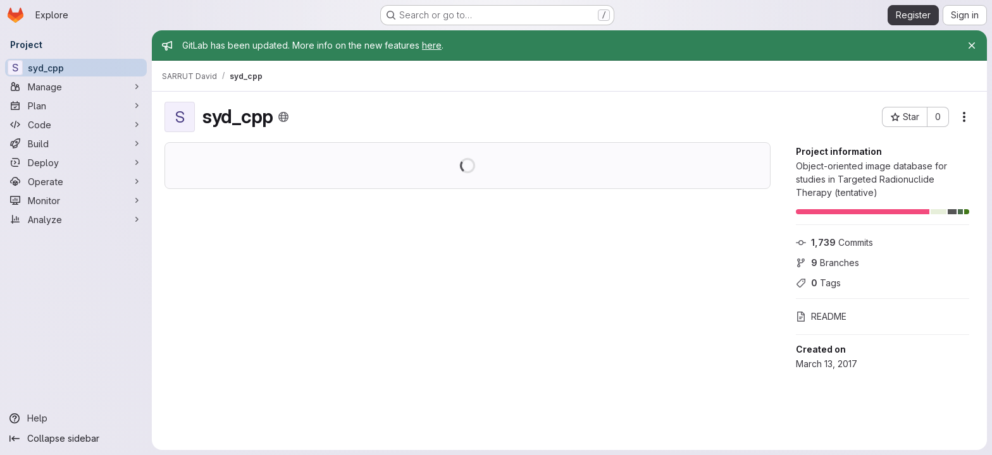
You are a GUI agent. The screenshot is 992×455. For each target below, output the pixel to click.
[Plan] (76, 105)
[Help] (76, 418)
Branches (827, 262)
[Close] (971, 45)
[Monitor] (76, 200)
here (432, 45)
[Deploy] (76, 162)
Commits (834, 242)
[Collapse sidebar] (76, 438)
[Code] (76, 124)
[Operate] (76, 181)
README (821, 316)
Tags (818, 282)
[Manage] (76, 86)
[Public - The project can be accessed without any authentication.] (283, 117)
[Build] (76, 143)
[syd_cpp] (76, 67)
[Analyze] (76, 219)
